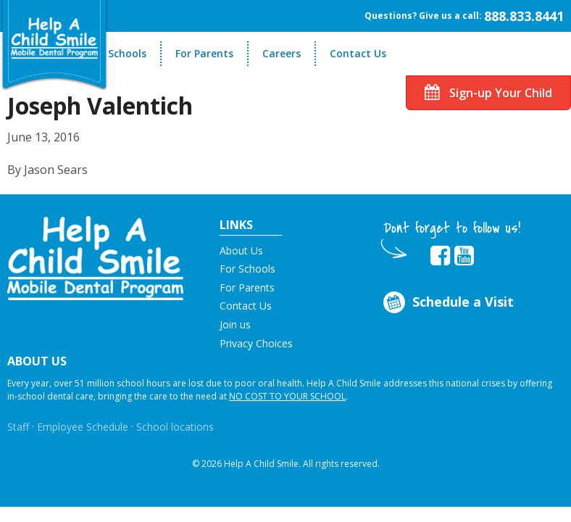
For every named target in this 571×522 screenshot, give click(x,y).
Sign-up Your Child (488, 93)
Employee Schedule (82, 427)
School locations (175, 427)
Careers (281, 53)
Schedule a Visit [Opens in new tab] (446, 302)
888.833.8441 (524, 16)
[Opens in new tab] (440, 256)
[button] (95, 257)
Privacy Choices (256, 343)
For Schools (117, 53)
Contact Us (358, 53)
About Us (241, 250)
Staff (18, 427)
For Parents (204, 53)
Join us (235, 324)
